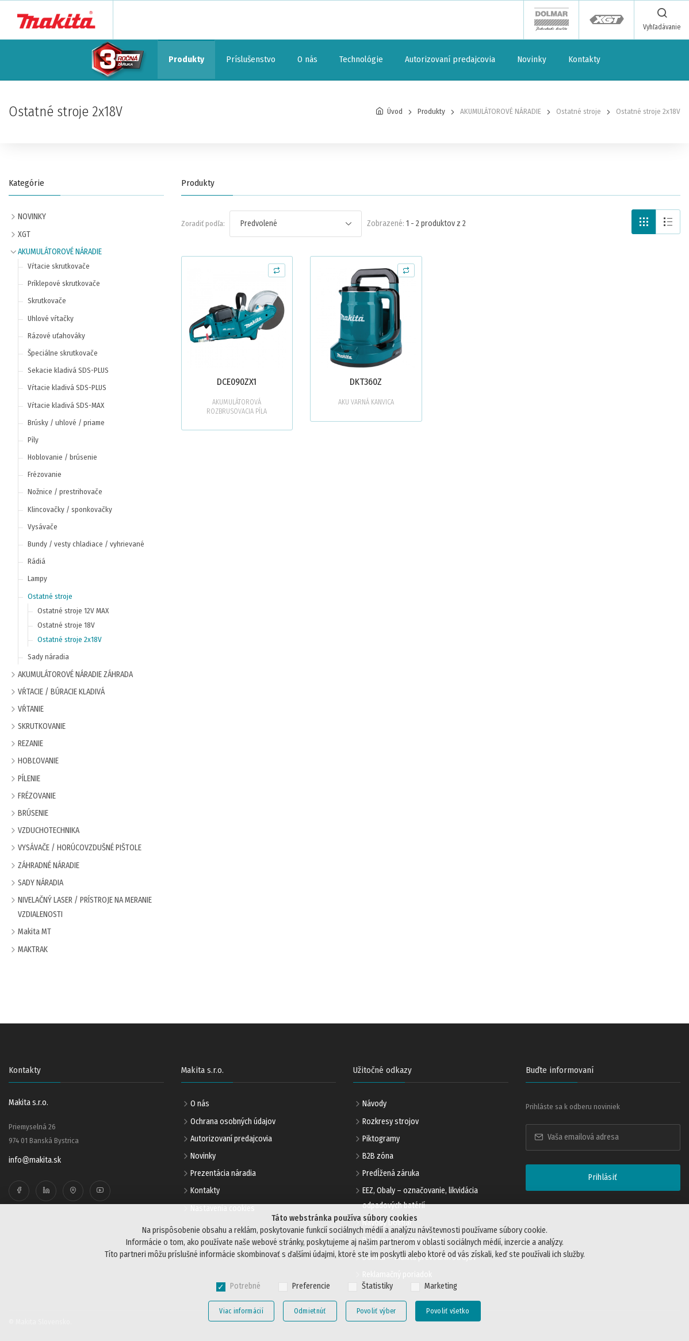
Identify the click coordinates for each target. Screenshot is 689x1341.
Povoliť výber (376, 1311)
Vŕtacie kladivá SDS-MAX (66, 405)
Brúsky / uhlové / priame (66, 422)
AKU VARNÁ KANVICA (366, 402)
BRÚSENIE (33, 813)
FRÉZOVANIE (37, 796)
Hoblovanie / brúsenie (62, 457)
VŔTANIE (31, 709)
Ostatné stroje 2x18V (69, 639)
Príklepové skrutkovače (64, 283)
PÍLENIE (29, 779)
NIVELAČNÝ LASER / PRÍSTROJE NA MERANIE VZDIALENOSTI (85, 907)
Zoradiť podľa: (203, 223)
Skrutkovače (47, 300)
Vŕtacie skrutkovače (59, 266)
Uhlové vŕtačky (51, 318)
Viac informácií (241, 1311)
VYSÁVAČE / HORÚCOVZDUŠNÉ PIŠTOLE (79, 848)
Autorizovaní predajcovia (450, 59)
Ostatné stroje (50, 596)
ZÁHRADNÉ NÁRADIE (48, 865)
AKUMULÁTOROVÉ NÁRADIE (60, 252)
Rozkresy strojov (390, 1121)
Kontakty (584, 59)
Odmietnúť (310, 1311)
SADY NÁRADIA (40, 883)
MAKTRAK (33, 949)
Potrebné (245, 1286)
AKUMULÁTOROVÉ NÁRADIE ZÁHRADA (75, 674)
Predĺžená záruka (390, 1173)
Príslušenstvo (250, 59)
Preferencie (311, 1286)
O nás (307, 59)
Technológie (361, 59)
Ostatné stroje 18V (66, 625)
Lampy (37, 578)
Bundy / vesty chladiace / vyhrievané (86, 544)
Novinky (531, 59)
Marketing (440, 1286)
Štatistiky (377, 1286)
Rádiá (36, 561)
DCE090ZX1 (237, 381)
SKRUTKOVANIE (42, 726)
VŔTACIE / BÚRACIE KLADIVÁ (61, 692)
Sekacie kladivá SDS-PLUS (68, 370)
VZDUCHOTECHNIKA (48, 830)
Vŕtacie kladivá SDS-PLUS (67, 387)
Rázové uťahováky (56, 335)
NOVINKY (32, 216)
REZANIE (30, 743)
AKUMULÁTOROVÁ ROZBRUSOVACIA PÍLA (236, 406)
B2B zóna (377, 1156)
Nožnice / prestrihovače (65, 491)
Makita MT (34, 932)
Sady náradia (48, 656)
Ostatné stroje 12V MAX (73, 610)
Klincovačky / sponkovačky (70, 509)
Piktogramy (381, 1139)
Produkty (186, 59)
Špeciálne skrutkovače (63, 353)
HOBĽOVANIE (38, 761)
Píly (33, 439)
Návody (374, 1104)
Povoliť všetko (447, 1311)
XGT (24, 234)
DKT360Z (366, 381)
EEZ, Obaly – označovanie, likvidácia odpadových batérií (420, 1198)
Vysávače (43, 526)
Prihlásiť (602, 1177)
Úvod (395, 111)
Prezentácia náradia (223, 1173)
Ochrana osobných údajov (232, 1121)
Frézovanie (45, 474)
